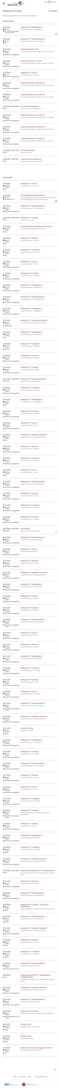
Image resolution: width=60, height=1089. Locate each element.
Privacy (29, 1076)
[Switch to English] (49, 2)
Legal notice (22, 1076)
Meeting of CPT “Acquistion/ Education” (34, 859)
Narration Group (26, 1024)
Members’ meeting (27, 728)
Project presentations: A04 (29, 49)
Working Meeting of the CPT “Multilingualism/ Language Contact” (36, 976)
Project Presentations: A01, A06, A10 (33, 94)
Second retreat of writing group (31, 159)
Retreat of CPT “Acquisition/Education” (34, 379)
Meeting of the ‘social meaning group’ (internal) (36, 1048)
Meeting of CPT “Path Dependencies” (33, 39)
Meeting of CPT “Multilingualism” (32, 27)
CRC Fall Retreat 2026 (28, 150)
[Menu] (4, 4)
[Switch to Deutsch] (54, 2)
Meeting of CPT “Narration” (30, 238)
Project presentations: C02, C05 (31, 61)
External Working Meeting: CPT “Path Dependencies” (38, 870)
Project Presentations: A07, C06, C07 (33, 115)
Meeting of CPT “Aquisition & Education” (34, 572)
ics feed (53, 10)
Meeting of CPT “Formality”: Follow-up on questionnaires (34, 905)
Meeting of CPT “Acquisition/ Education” (34, 435)
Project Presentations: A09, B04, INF (33, 138)
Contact (15, 1076)
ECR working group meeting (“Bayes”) (33, 195)
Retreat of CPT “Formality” (30, 218)
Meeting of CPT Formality (29, 596)
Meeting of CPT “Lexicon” (29, 73)
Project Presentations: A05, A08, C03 (33, 83)
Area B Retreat (25, 529)
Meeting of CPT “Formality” (30, 273)
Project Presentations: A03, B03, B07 (33, 127)
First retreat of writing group (30, 106)
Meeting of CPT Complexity (30, 608)
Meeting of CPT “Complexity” (30, 250)
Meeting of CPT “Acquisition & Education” (34, 320)
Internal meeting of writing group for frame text (36, 226)
